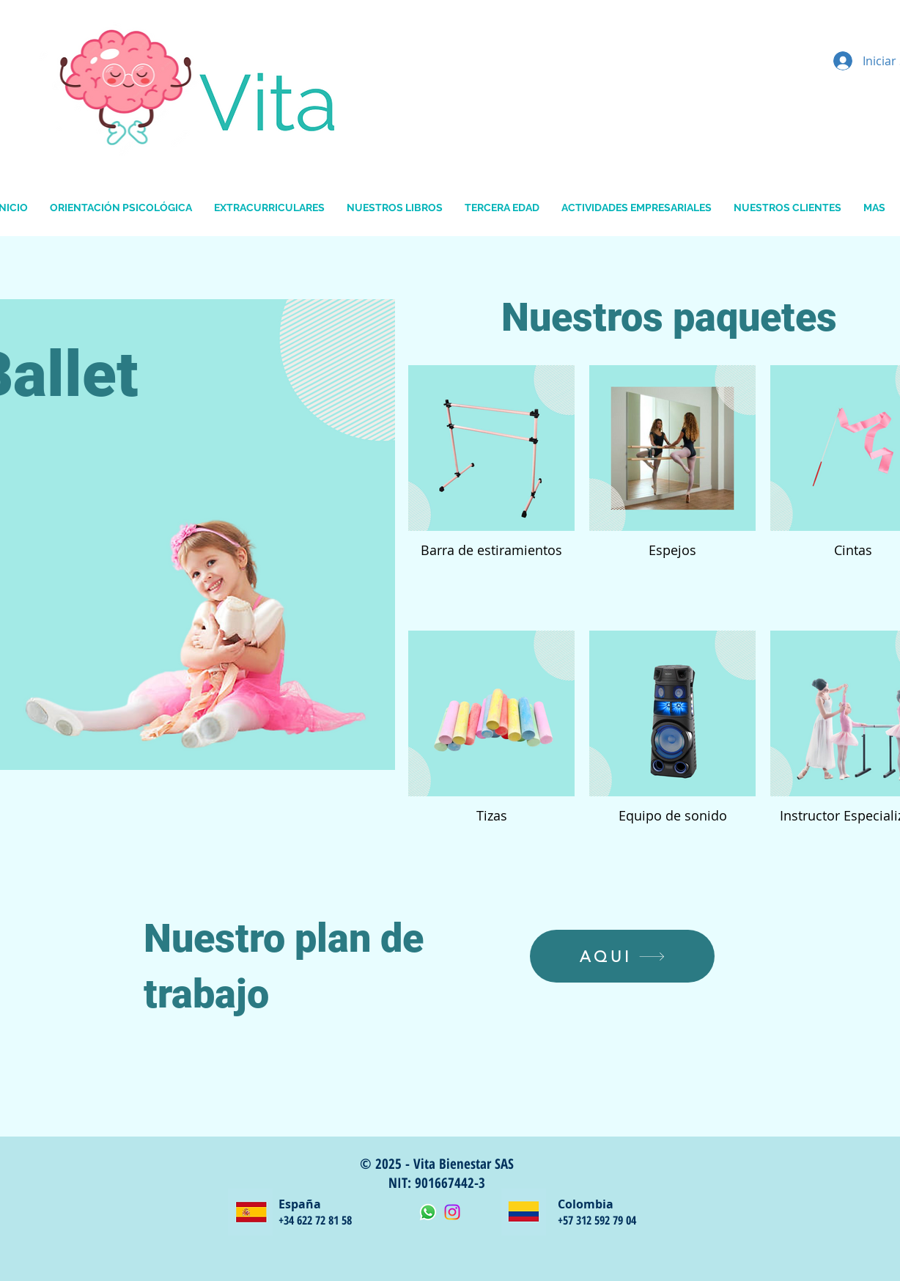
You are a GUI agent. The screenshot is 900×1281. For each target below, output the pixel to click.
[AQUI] (622, 956)
